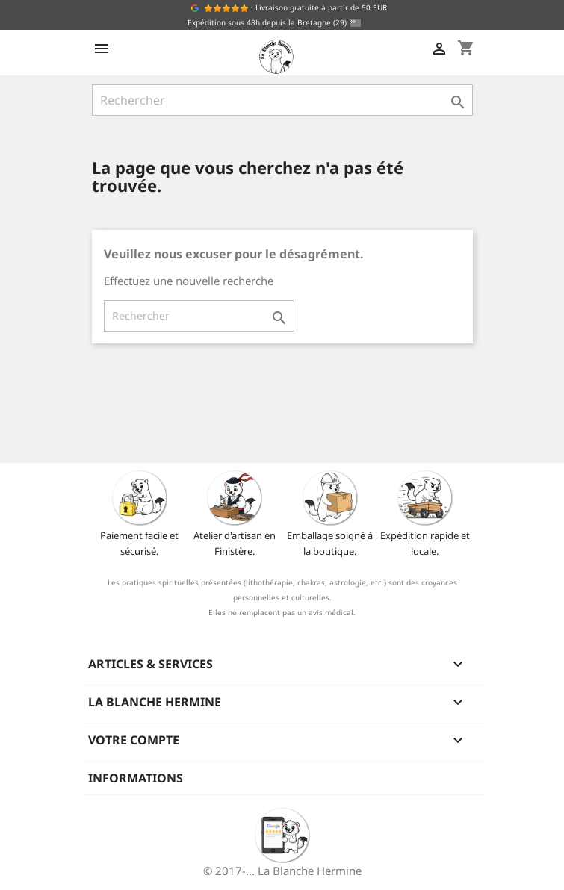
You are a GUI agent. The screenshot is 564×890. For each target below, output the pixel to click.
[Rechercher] (282, 100)
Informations (135, 778)
